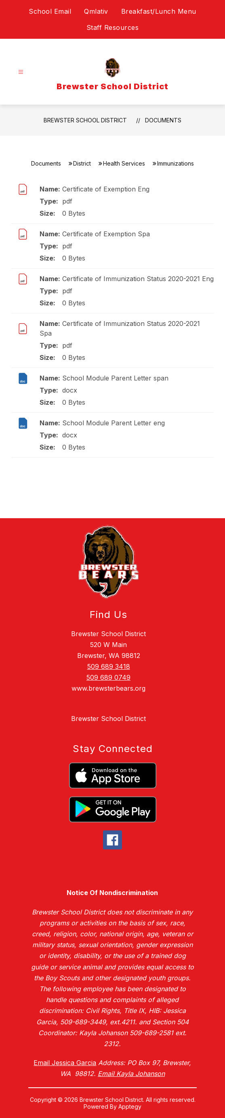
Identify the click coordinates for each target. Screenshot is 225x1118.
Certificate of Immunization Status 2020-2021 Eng (138, 279)
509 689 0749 (108, 677)
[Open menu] (20, 72)
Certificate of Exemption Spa (106, 234)
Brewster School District (85, 120)
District (82, 163)
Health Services (124, 163)
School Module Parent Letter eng (113, 423)
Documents (163, 120)
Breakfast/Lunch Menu (158, 11)
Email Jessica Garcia (65, 1063)
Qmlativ (96, 11)
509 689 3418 (108, 666)
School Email (50, 11)
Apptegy (129, 1106)
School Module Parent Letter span (115, 378)
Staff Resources (112, 27)
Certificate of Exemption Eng (105, 189)
